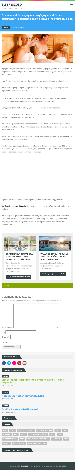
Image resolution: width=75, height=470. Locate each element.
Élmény (6, 27)
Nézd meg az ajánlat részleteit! (19, 276)
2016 (12, 430)
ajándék (6, 434)
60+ (15, 434)
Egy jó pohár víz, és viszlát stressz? (20, 409)
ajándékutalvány (25, 430)
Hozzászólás (7, 328)
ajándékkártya (9, 439)
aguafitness (18, 443)
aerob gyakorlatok (37, 434)
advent (6, 443)
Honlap (4, 342)
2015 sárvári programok (38, 439)
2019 (66, 439)
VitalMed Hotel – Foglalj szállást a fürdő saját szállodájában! (54, 256)
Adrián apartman (44, 430)
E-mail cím (6, 337)
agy (65, 430)
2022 (58, 430)
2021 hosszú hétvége (37, 443)
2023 (52, 434)
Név (3, 332)
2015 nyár (56, 439)
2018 (22, 439)
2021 (60, 434)
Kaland (5, 376)
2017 (5, 430)
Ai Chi (23, 434)
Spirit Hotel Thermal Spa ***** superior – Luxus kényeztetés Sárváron (19, 256)
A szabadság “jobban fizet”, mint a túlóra (23, 396)
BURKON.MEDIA (23, 466)
